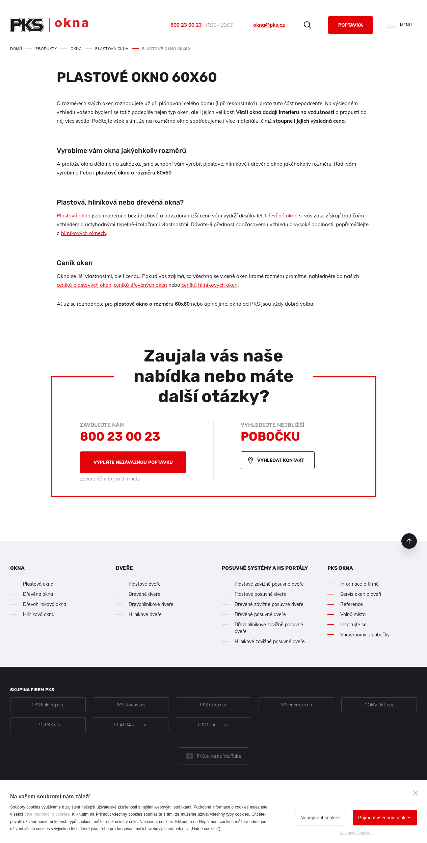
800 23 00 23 (186, 25)
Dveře (124, 568)
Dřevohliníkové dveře (151, 604)
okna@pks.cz (269, 25)
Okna (17, 568)
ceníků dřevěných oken (140, 285)
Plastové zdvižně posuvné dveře (269, 584)
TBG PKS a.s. (48, 724)
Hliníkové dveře (145, 614)
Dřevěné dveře (144, 594)
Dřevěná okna (281, 215)
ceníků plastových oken (84, 285)
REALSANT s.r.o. (131, 724)
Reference (351, 604)
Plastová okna (73, 215)
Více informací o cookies (46, 814)
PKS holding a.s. (48, 704)
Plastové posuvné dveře (260, 594)
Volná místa (353, 614)
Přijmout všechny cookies (384, 817)
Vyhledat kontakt (280, 460)
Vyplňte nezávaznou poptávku (133, 462)
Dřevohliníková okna (44, 604)
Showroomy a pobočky (365, 635)
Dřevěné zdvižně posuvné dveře (269, 604)
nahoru (409, 541)
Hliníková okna (38, 614)
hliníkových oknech (83, 233)
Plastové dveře (145, 584)
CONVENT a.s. (379, 704)
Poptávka (350, 25)
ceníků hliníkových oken (210, 285)
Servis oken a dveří (360, 594)
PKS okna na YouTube (219, 756)
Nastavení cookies (355, 832)
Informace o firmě (359, 584)
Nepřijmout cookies (320, 817)
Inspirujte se (353, 625)
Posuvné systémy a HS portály (265, 568)
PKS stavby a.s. (130, 704)
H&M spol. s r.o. (213, 724)
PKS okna (340, 568)
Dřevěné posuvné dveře (260, 614)
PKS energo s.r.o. (296, 704)
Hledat (307, 25)
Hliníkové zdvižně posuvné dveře (270, 641)
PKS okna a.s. (213, 704)
